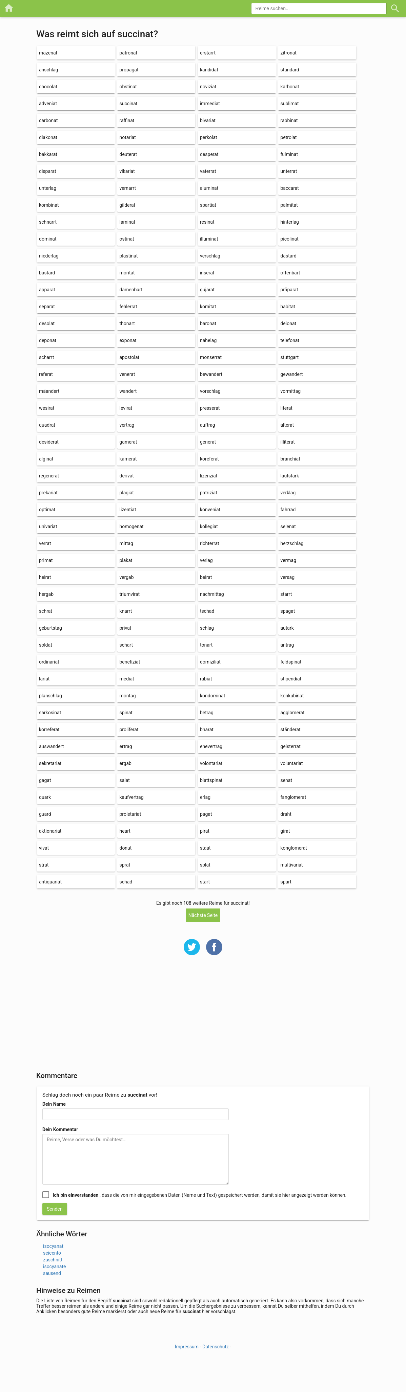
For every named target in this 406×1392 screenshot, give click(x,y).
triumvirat (129, 594)
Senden (55, 1209)
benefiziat (129, 662)
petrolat (288, 137)
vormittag (290, 391)
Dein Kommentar (60, 1129)
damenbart (130, 289)
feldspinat (290, 662)
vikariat (127, 171)
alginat (46, 459)
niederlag (49, 256)
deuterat (128, 154)
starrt (286, 594)
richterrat (209, 543)
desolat (47, 323)
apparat (47, 289)
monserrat (211, 357)
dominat (48, 239)
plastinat (128, 256)
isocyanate (54, 1266)
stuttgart (289, 357)
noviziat (208, 86)
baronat (208, 323)
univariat (48, 526)
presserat (210, 408)
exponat (127, 340)
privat (125, 628)
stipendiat (290, 678)
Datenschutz (215, 1346)
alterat (287, 425)
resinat (207, 222)
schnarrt (48, 222)
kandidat (209, 69)
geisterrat (290, 746)
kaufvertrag (131, 797)
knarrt (125, 611)
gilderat (127, 205)
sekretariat (50, 763)
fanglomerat (293, 797)
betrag (207, 712)
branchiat (290, 459)
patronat (128, 52)
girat (285, 831)
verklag (288, 492)
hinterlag (289, 222)
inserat (207, 272)
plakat (125, 560)
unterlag (47, 188)
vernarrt (127, 188)
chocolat (48, 86)
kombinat (49, 205)
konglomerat (293, 848)
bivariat (208, 120)
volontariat (211, 763)
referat (46, 374)
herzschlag (291, 543)
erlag (205, 797)
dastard (288, 256)
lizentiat (127, 509)
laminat (127, 222)
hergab (46, 594)
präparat (289, 289)
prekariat (48, 492)
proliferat (128, 729)
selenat (288, 526)
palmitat (289, 205)
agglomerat (292, 712)
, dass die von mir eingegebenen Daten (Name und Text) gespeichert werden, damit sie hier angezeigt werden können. (199, 1195)
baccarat (289, 188)
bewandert (211, 374)
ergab (125, 763)
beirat (206, 577)
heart (124, 831)
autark (286, 628)
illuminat (209, 239)
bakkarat (48, 154)
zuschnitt (52, 1259)
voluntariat (291, 763)
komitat (208, 306)
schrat (45, 611)
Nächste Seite (203, 915)
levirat (125, 408)
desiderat (49, 442)
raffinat (126, 120)
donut (125, 848)
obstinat (128, 86)
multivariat (291, 865)
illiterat (287, 442)
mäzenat (48, 52)
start (205, 881)
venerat (127, 374)
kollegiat (209, 526)
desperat (209, 154)
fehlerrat (128, 306)
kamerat (128, 459)
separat (47, 306)
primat (46, 560)
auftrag (207, 425)
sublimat (289, 103)
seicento (52, 1253)
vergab (126, 577)
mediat (126, 678)
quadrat (47, 425)
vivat (44, 848)
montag (127, 695)
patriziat (208, 492)
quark (45, 797)
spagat (287, 611)
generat (208, 442)
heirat (45, 577)
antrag (287, 645)
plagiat (126, 492)
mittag (126, 543)
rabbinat (289, 120)
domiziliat (210, 662)
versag (287, 577)
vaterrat (208, 171)
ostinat (126, 239)
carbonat (48, 120)
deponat (47, 340)
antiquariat (50, 881)
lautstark (289, 475)
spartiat (208, 205)
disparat (47, 171)
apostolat (129, 357)
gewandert (291, 374)
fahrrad (288, 509)
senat (286, 780)
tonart (206, 645)
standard (289, 69)
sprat (124, 865)
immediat (210, 103)
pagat (206, 814)
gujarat (207, 289)
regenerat (49, 475)
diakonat (48, 137)
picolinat (289, 239)
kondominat (212, 695)
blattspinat (211, 780)
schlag (207, 628)
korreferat (49, 729)
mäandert (49, 391)
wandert (128, 391)
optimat (47, 509)
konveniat (210, 509)
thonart (127, 323)
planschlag (50, 695)
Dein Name (54, 1104)
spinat (125, 712)
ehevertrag (211, 746)
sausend (52, 1273)
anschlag (48, 69)
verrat (45, 543)
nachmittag (212, 594)
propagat (128, 69)
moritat (127, 272)
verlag (206, 560)
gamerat (128, 442)
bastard (47, 272)
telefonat (289, 340)
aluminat (209, 188)
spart (285, 881)
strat (43, 865)
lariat (44, 678)
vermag (288, 560)
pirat (204, 831)
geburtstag (50, 628)
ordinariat (49, 662)
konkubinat (292, 695)
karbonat (289, 86)
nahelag (208, 340)
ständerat (290, 729)
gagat (45, 780)
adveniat (48, 103)
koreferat (209, 459)
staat (205, 848)
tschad (207, 611)
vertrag (126, 425)
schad (125, 881)
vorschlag (210, 391)
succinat (128, 103)
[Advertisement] (203, 1017)
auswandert (51, 746)
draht (285, 814)
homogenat (131, 526)
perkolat (208, 137)
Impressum (187, 1346)
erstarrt (208, 52)
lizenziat (208, 475)
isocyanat (53, 1246)
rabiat (206, 678)
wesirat (46, 408)
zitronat (288, 52)
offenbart (290, 272)
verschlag (210, 256)
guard (45, 814)
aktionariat (50, 831)
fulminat (289, 154)
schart (126, 645)
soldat (45, 645)
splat (205, 865)
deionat (288, 323)
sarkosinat (50, 712)
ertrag (125, 746)
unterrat (288, 171)
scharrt (46, 357)
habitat (287, 306)
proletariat (130, 814)
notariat (127, 137)
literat (286, 408)
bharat (207, 729)
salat (124, 780)
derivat (126, 475)
